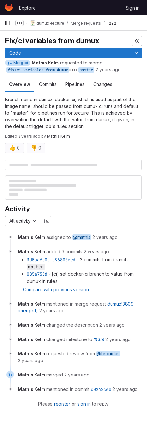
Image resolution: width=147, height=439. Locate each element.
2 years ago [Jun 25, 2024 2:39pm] (29, 136)
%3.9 (99, 339)
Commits (48, 84)
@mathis (81, 237)
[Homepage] (9, 8)
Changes (102, 84)
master (86, 69)
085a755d (37, 274)
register (62, 403)
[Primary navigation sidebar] (8, 23)
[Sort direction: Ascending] (46, 221)
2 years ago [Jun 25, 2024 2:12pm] (108, 69)
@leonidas (108, 353)
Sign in (133, 8)
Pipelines (75, 84)
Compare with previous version (56, 289)
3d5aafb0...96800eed (51, 260)
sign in (84, 403)
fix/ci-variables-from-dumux (38, 69)
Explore (27, 8)
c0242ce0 (101, 389)
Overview (19, 84)
